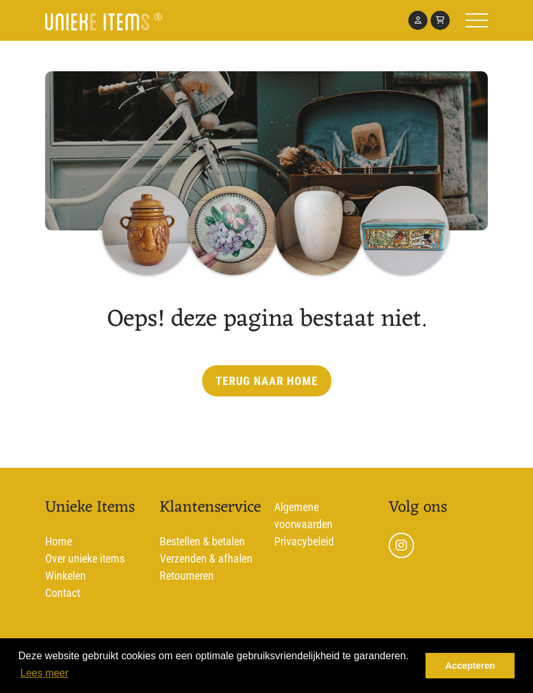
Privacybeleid (304, 541)
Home (58, 541)
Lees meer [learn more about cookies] (44, 673)
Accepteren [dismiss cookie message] (470, 666)
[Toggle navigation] (446, 20)
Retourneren (187, 575)
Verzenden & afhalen (206, 558)
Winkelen (65, 575)
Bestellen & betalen (202, 541)
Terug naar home (267, 381)
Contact (62, 592)
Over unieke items (85, 558)
